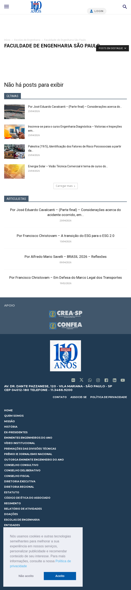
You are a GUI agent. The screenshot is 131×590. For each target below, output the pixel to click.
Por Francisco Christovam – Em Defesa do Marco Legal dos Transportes (65, 277)
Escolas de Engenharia (27, 40)
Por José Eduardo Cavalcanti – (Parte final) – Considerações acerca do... (75, 106)
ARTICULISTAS (16, 198)
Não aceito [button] (26, 576)
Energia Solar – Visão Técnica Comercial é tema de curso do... (68, 166)
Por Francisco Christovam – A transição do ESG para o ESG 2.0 (65, 236)
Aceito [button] (59, 576)
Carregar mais (65, 186)
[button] (28, 566)
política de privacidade (108, 397)
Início (7, 40)
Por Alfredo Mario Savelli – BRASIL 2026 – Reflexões (66, 257)
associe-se (78, 397)
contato (60, 397)
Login (98, 11)
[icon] (73, 380)
